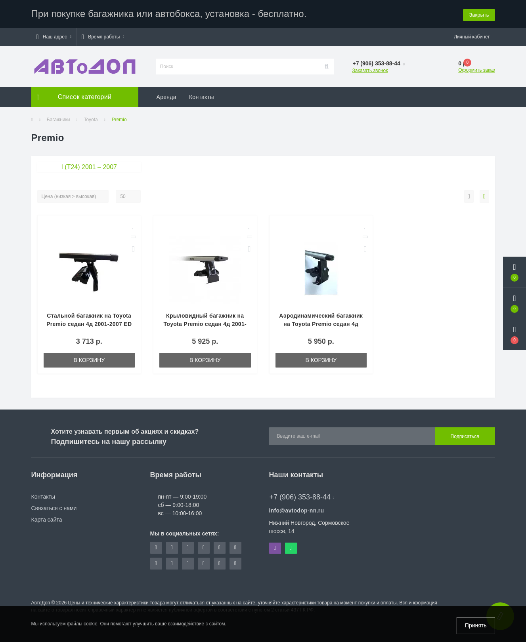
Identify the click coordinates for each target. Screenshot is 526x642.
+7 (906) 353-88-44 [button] (302, 497)
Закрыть (479, 14)
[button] (54, 37)
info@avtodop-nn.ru (296, 510)
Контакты (201, 97)
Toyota (91, 119)
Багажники (58, 119)
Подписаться (465, 436)
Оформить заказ (476, 70)
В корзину (89, 360)
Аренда (166, 97)
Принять (476, 625)
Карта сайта (46, 519)
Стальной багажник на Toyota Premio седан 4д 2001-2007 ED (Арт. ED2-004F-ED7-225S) (89, 323)
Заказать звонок (370, 70)
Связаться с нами (54, 508)
